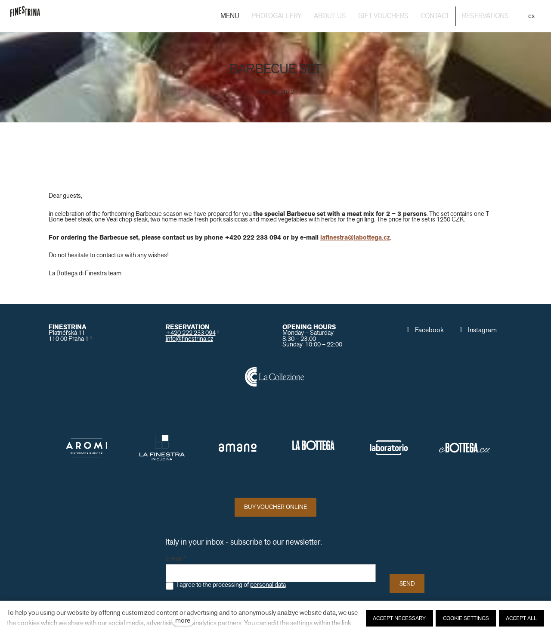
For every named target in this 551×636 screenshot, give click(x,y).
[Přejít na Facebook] (424, 330)
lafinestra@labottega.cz (355, 237)
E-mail (176, 559)
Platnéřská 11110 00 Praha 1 (69, 335)
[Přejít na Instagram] (477, 330)
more (182, 620)
